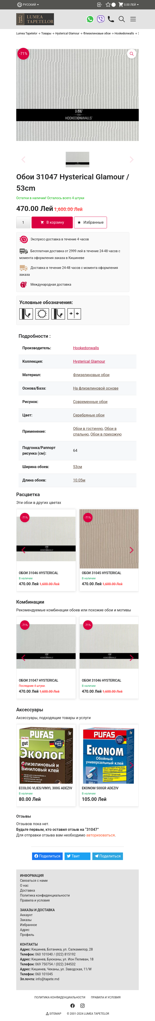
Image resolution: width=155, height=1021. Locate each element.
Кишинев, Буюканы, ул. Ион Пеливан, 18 (62, 959)
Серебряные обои (88, 415)
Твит (73, 856)
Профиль (27, 935)
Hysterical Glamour (89, 361)
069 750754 (44, 964)
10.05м (79, 480)
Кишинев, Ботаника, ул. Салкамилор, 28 (62, 949)
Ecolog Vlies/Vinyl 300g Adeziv (45, 788)
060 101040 (44, 954)
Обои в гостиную (88, 428)
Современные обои (90, 401)
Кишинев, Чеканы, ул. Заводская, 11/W (61, 969)
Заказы (26, 920)
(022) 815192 (66, 954)
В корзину (52, 222)
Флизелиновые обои (91, 375)
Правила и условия (35, 900)
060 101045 (44, 974)
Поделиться (47, 856)
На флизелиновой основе (95, 388)
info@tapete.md (47, 979)
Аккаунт (26, 915)
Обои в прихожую (106, 434)
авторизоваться (100, 835)
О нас (24, 885)
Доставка (27, 890)
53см (77, 467)
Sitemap (53, 1013)
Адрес (24, 930)
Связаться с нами (34, 880)
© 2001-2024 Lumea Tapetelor (88, 1013)
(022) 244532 (66, 964)
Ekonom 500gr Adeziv (100, 788)
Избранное (28, 925)
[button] (77, 159)
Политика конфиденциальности (45, 895)
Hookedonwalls (86, 348)
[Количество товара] (23, 222)
